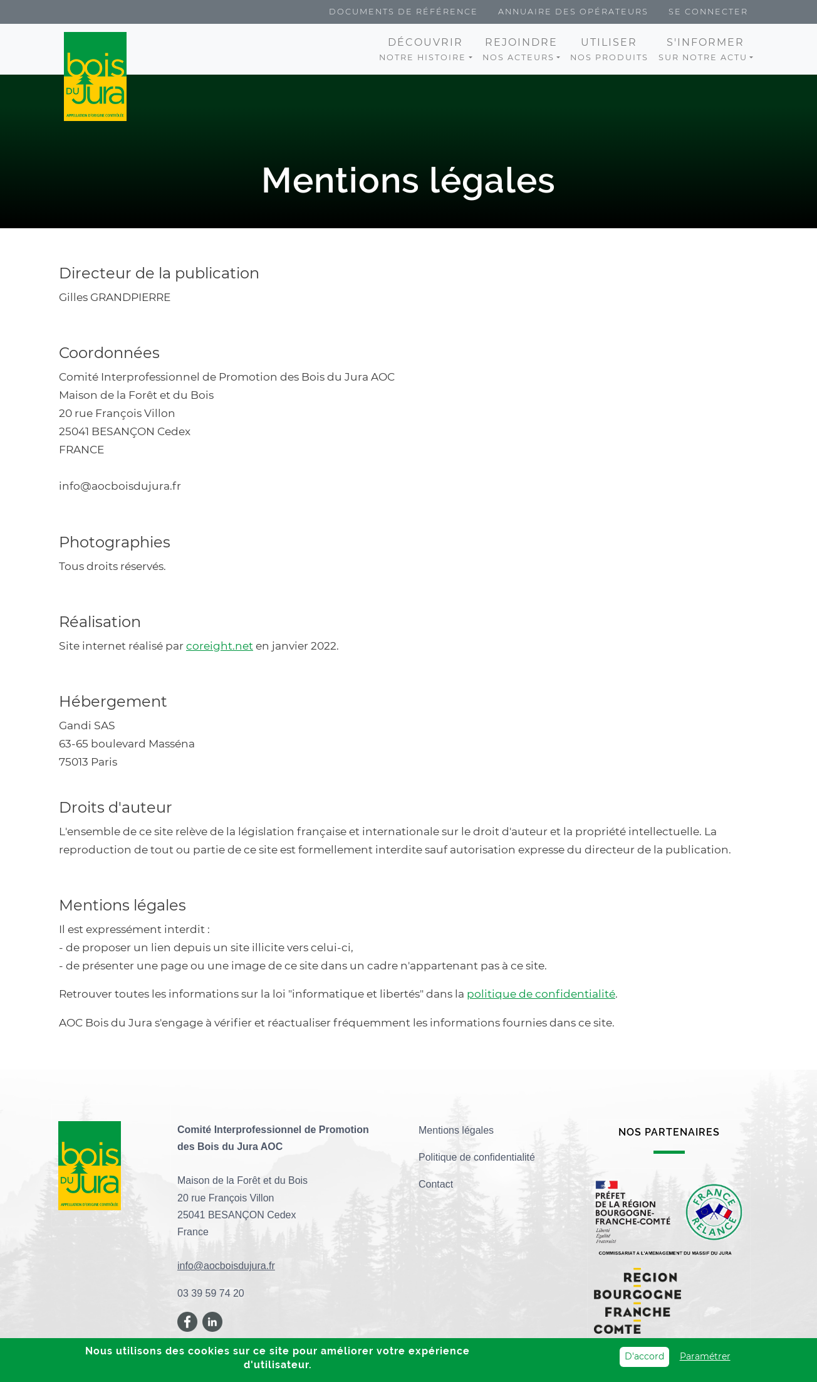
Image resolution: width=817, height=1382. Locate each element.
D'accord (644, 1357)
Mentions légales (456, 1130)
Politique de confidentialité (477, 1157)
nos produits (609, 49)
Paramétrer (705, 1357)
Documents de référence (403, 11)
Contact (436, 1184)
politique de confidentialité (541, 993)
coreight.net (219, 645)
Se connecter (708, 11)
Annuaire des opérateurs (573, 11)
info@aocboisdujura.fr (226, 1265)
